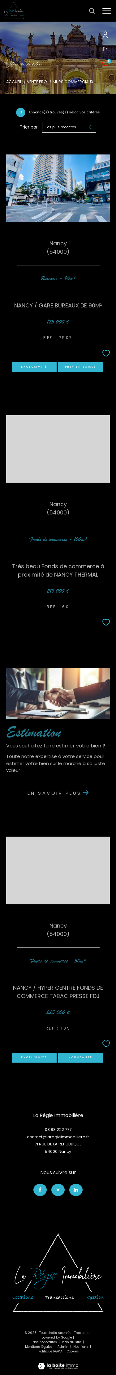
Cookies (73, 1351)
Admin (63, 1346)
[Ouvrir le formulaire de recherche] (91, 10)
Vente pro (37, 81)
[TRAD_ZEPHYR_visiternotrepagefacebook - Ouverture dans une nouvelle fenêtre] (40, 1190)
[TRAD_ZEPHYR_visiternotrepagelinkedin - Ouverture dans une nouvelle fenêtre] (76, 1190)
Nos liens (81, 1346)
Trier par (29, 127)
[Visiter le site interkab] (58, 1272)
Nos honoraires (45, 1342)
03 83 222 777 (58, 1129)
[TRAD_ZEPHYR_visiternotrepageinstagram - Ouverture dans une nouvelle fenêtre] (58, 1190)
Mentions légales (39, 1346)
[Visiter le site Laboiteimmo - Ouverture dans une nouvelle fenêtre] (58, 1362)
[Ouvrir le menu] (106, 11)
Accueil (14, 81)
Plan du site (72, 1342)
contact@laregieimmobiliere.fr (58, 1137)
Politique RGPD (50, 1351)
